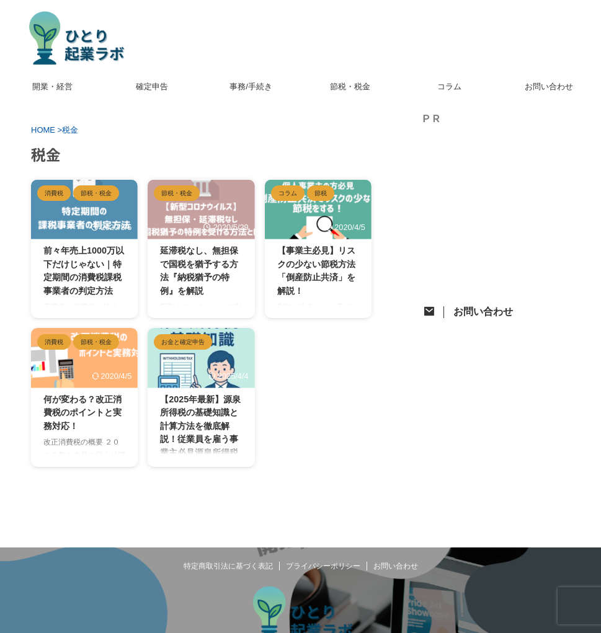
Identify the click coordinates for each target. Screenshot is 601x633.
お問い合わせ (549, 86)
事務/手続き (250, 86)
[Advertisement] (508, 214)
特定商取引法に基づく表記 (228, 566)
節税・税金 (350, 86)
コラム (449, 86)
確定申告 (152, 86)
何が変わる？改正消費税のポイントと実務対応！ (82, 412)
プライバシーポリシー (323, 566)
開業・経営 (52, 86)
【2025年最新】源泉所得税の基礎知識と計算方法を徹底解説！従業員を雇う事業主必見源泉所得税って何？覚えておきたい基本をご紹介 (200, 439)
